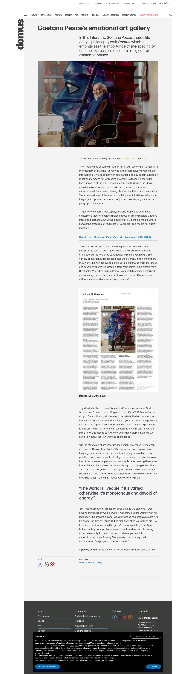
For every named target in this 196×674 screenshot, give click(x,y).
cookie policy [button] (115, 643)
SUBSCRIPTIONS (129, 3)
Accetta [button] (153, 667)
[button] (145, 636)
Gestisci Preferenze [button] (47, 667)
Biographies (81, 611)
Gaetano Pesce (86, 562)
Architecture (45, 15)
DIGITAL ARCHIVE (112, 3)
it (151, 3)
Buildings (79, 621)
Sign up (163, 3)
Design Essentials (110, 15)
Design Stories (129, 15)
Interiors (58, 15)
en (154, 3)
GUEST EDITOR (84, 3)
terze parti (74, 646)
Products (95, 15)
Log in (169, 3)
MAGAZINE (98, 3)
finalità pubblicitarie (49, 650)
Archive (84, 15)
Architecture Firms (84, 626)
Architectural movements (87, 616)
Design (68, 15)
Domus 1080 (129, 158)
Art (76, 15)
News (34, 15)
